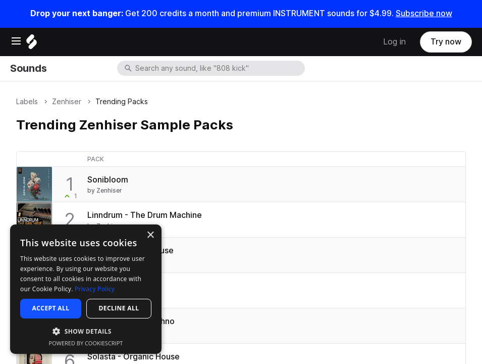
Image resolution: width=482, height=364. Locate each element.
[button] (85, 331)
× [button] (150, 235)
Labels (27, 102)
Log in (394, 42)
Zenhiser (66, 102)
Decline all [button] (119, 308)
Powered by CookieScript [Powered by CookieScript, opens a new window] (86, 343)
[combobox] (219, 68)
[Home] (31, 44)
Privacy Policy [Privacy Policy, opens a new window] (95, 289)
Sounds (28, 68)
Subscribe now (424, 13)
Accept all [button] (51, 308)
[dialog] (86, 289)
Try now (446, 42)
